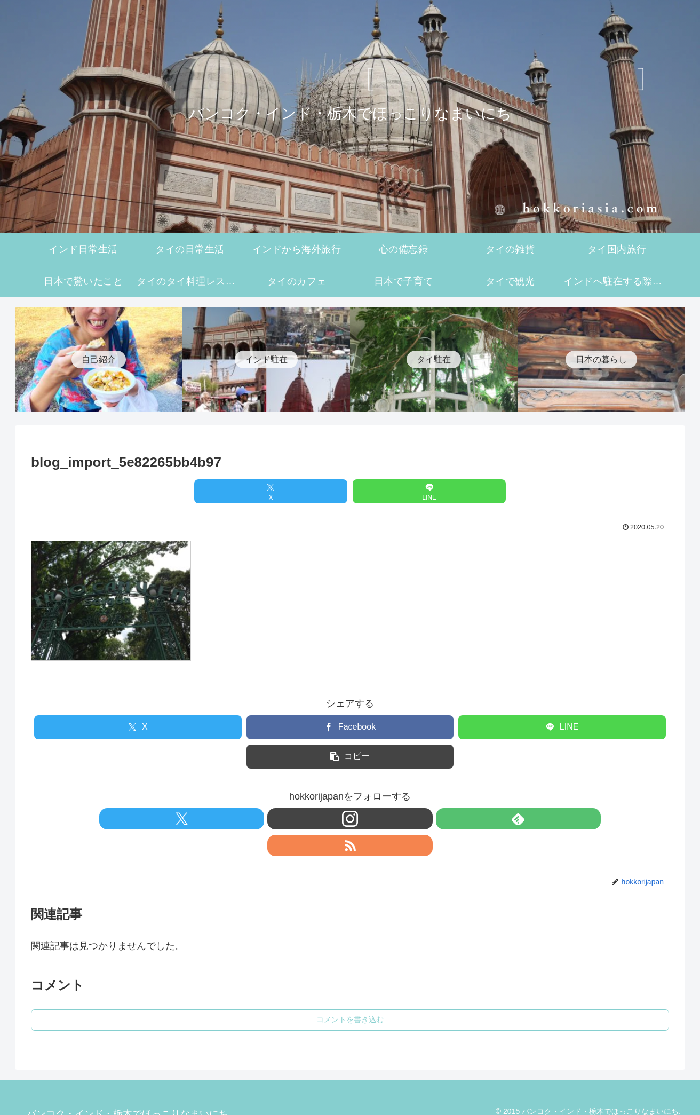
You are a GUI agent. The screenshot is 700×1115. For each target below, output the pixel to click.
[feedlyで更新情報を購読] (362, 818)
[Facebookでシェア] (350, 727)
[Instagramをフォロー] (337, 818)
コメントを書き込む (350, 993)
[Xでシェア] (296, 491)
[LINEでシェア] (404, 491)
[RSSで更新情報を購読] (386, 818)
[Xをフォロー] (313, 818)
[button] (350, 757)
